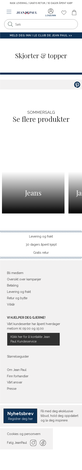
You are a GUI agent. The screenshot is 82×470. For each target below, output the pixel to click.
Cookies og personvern (23, 434)
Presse (11, 388)
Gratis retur (41, 252)
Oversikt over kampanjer (24, 279)
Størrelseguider (18, 356)
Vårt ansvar (14, 382)
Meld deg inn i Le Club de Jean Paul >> (41, 35)
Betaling (12, 285)
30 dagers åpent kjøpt (41, 244)
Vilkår (11, 304)
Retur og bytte (17, 298)
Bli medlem (15, 273)
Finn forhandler (17, 376)
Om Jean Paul (16, 370)
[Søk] (10, 24)
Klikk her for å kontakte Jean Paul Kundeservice (30, 339)
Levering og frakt (41, 236)
